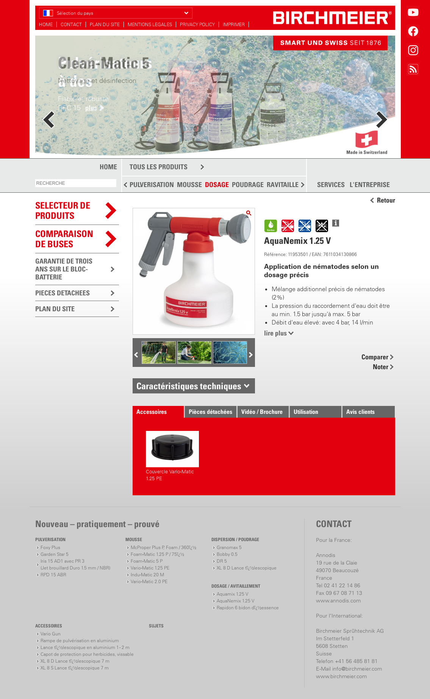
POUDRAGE (248, 185)
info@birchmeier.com (357, 668)
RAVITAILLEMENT (291, 185)
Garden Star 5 (55, 554)
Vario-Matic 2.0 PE (149, 581)
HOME (46, 24)
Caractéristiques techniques (188, 386)
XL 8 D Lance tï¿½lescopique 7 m (75, 661)
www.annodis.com (338, 600)
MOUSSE (189, 185)
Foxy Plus (50, 547)
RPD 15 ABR (53, 574)
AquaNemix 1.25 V (235, 601)
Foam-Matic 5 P (147, 561)
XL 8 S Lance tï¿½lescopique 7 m (75, 668)
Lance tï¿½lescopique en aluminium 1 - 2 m (85, 647)
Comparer (374, 357)
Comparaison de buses (64, 238)
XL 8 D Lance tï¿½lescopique (247, 568)
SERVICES (331, 185)
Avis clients (360, 411)
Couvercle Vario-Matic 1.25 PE (172, 456)
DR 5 (222, 561)
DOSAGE (217, 185)
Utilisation (306, 411)
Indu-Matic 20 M (147, 574)
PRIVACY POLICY (197, 24)
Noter (380, 367)
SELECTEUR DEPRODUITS (62, 210)
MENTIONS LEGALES (150, 24)
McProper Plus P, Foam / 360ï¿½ (163, 547)
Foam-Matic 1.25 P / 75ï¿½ (157, 554)
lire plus (275, 333)
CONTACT (71, 24)
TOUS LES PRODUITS (159, 167)
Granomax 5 (229, 547)
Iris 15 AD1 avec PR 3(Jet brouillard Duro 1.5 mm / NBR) (75, 564)
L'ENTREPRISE (370, 185)
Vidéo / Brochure (262, 411)
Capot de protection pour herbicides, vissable (87, 654)
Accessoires (151, 411)
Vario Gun (51, 634)
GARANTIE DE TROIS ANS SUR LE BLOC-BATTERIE (63, 269)
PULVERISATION (152, 185)
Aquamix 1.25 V (232, 594)
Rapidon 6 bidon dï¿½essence (248, 607)
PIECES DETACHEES (62, 293)
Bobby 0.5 (227, 554)
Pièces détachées (210, 411)
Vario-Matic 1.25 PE (150, 568)
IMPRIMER (234, 24)
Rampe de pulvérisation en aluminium (80, 640)
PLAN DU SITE (105, 24)
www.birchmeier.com (341, 676)
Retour (386, 200)
